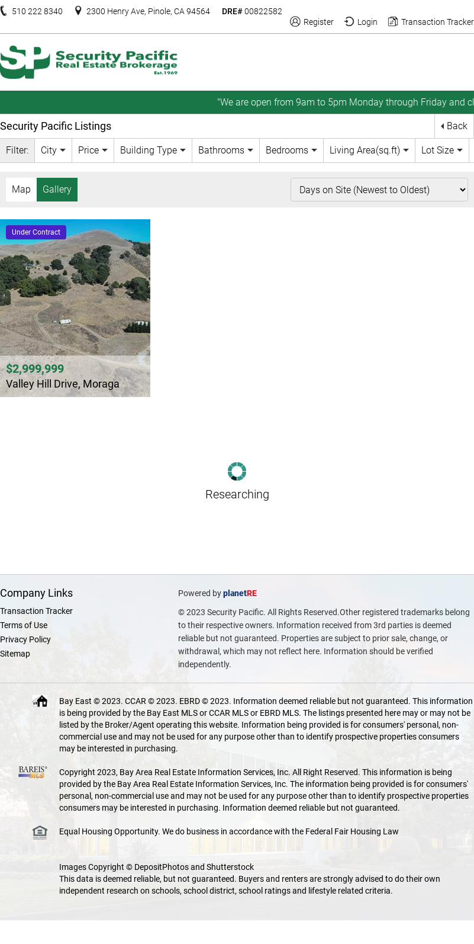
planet (235, 593)
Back (457, 126)
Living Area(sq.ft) (365, 150)
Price (88, 150)
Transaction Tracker (437, 22)
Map (21, 189)
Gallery (57, 189)
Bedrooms (287, 150)
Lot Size (437, 150)
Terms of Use (23, 625)
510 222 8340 (37, 11)
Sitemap (15, 653)
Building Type (148, 150)
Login (367, 22)
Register (319, 22)
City (49, 150)
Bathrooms (221, 150)
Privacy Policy (25, 639)
